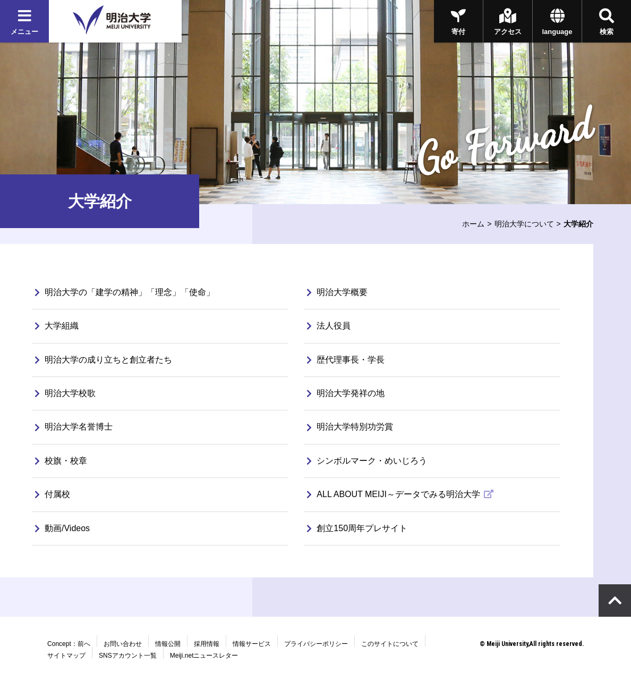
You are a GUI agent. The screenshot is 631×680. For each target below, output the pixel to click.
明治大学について (524, 224)
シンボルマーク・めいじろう (367, 460)
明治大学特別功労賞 (350, 426)
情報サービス (252, 644)
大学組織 (57, 325)
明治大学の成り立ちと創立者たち (103, 359)
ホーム (473, 224)
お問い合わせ (123, 644)
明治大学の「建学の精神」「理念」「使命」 (125, 292)
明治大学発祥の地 (346, 393)
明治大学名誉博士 (74, 426)
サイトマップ (66, 655)
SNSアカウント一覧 (128, 655)
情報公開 (168, 644)
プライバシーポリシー (316, 644)
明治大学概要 (337, 292)
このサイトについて (390, 644)
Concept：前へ (68, 644)
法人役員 (329, 325)
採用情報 (206, 644)
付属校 (52, 494)
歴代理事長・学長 (346, 359)
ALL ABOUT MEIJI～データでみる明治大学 (394, 494)
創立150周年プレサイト (357, 528)
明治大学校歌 (65, 393)
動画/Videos (62, 528)
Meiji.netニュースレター (204, 655)
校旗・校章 (61, 460)
